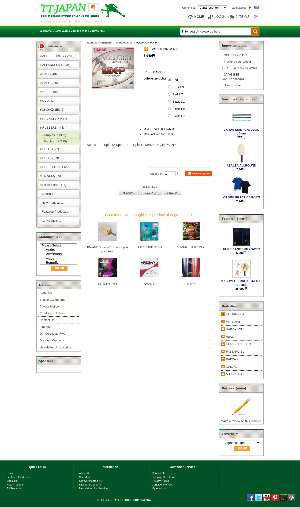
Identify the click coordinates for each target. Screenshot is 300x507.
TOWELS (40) (50, 175)
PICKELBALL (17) (53, 185)
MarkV (191, 283)
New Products (15, 484)
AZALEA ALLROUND (241, 163)
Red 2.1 (177, 79)
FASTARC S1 (235, 351)
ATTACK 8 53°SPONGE (191, 246)
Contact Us (47, 320)
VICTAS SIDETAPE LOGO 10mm (241, 129)
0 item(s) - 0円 (247, 16)
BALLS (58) (49, 83)
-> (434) (53, 127)
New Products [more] (238, 99)
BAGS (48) (48, 74)
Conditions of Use (51, 313)
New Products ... (52, 202)
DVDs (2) (47, 100)
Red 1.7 (177, 94)
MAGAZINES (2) (52, 109)
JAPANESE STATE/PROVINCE (234, 77)
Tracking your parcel (236, 61)
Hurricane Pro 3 (107, 283)
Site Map (45, 327)
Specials (12, 480)
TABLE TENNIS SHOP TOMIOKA (132, 500)
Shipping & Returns (52, 299)
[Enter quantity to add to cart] (170, 173)
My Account (159, 488)
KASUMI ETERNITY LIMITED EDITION (241, 280)
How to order (231, 85)
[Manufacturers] (58, 253)
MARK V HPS (235, 374)
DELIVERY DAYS (234, 55)
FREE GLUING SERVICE (240, 68)
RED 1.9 (178, 87)
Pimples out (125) (54, 141)
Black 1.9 (178, 108)
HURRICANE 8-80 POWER (241, 247)
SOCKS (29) (49, 158)
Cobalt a (149, 283)
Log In (219, 16)
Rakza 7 (231, 336)
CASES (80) (49, 92)
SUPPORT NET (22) (55, 167)
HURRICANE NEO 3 (149, 247)
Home (199, 16)
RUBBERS (105, 42)
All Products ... (50, 220)
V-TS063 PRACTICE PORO (241, 195)
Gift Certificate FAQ (52, 333)
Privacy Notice (49, 306)
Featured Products (18, 476)
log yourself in (94, 30)
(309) (54, 135)
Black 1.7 (178, 116)
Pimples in (122, 42)
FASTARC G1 (235, 314)
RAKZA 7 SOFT (236, 329)
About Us (46, 292)
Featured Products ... (55, 211)
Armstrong (59, 254)
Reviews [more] (234, 388)
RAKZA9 (232, 367)
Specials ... (48, 194)
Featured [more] (234, 219)
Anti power (233, 321)
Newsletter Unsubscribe (55, 347)
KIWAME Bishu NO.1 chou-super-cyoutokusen (107, 249)
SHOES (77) (49, 149)
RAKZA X (232, 359)
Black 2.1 (178, 101)
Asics (59, 259)
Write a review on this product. (241, 419)
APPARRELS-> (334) (55, 65)
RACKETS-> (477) (53, 118)
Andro (59, 250)
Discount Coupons (52, 340)
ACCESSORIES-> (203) (57, 56)
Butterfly (59, 263)
